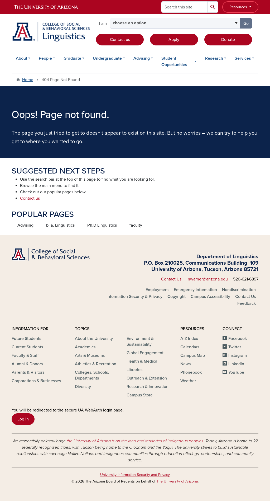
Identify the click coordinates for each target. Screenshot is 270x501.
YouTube (236, 372)
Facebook (237, 338)
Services (243, 58)
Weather (188, 380)
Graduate (72, 58)
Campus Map (192, 355)
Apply (173, 39)
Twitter (234, 347)
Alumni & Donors (27, 364)
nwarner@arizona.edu (208, 279)
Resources (238, 7)
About (21, 58)
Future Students (26, 338)
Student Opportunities (174, 61)
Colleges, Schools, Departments (92, 375)
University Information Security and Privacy (135, 474)
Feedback (246, 303)
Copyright (176, 296)
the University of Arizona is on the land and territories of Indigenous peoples (135, 441)
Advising (141, 58)
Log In (23, 419)
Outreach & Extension (147, 378)
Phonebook (191, 372)
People (45, 58)
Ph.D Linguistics (102, 225)
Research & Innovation (147, 386)
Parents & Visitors (28, 372)
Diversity (83, 386)
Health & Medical (142, 361)
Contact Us (171, 279)
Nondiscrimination (239, 289)
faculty (135, 225)
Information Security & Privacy (134, 296)
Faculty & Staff (25, 355)
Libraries (134, 369)
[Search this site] (184, 7)
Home (27, 79)
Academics (85, 347)
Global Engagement (145, 352)
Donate (228, 39)
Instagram (237, 355)
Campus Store (140, 395)
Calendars (189, 347)
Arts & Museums (90, 355)
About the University (94, 338)
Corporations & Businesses (36, 380)
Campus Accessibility (210, 296)
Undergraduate (107, 58)
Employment (157, 289)
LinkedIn (236, 364)
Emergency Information (195, 289)
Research (214, 58)
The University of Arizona (177, 481)
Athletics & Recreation (95, 364)
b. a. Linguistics (60, 225)
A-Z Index (189, 338)
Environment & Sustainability (140, 341)
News (185, 364)
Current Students (27, 347)
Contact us (120, 39)
